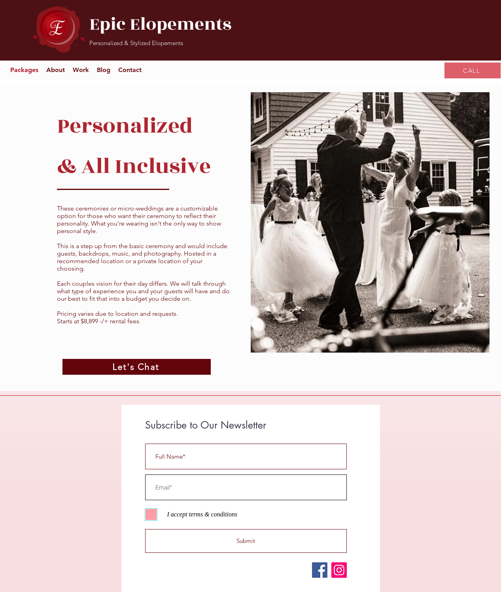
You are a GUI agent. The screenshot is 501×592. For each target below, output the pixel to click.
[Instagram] (339, 570)
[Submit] (246, 541)
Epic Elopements (160, 24)
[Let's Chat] (136, 367)
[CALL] (472, 70)
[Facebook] (319, 570)
